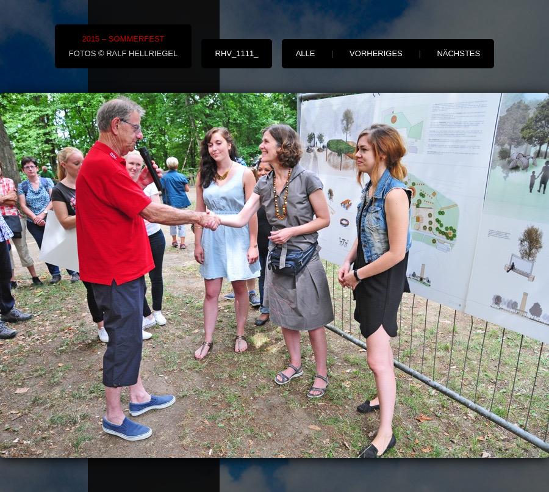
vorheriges (376, 53)
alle (305, 53)
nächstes (458, 53)
